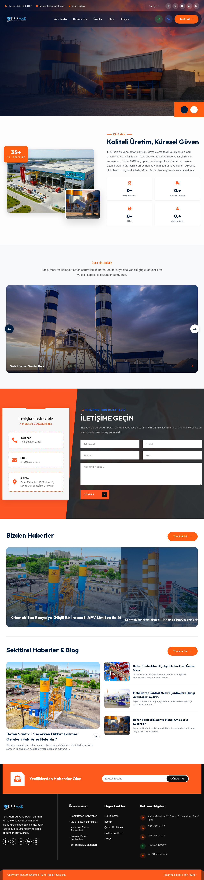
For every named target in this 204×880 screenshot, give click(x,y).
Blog (111, 19)
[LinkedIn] (189, 6)
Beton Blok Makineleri (83, 844)
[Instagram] (196, 6)
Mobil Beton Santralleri (84, 821)
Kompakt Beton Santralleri (79, 829)
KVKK (107, 838)
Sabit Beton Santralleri (83, 815)
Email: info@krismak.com (52, 6)
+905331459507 (157, 844)
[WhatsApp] (159, 19)
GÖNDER (95, 494)
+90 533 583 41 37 (30, 442)
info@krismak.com (30, 462)
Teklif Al (187, 19)
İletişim (124, 19)
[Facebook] (168, 6)
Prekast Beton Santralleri (78, 838)
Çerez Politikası (113, 827)
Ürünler (97, 19)
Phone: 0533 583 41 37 (20, 6)
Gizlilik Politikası (113, 833)
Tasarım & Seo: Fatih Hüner (180, 874)
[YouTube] (182, 6)
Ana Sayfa (60, 19)
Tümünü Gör (183, 536)
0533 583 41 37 (156, 826)
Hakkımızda (80, 19)
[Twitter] (175, 6)
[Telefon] (169, 19)
